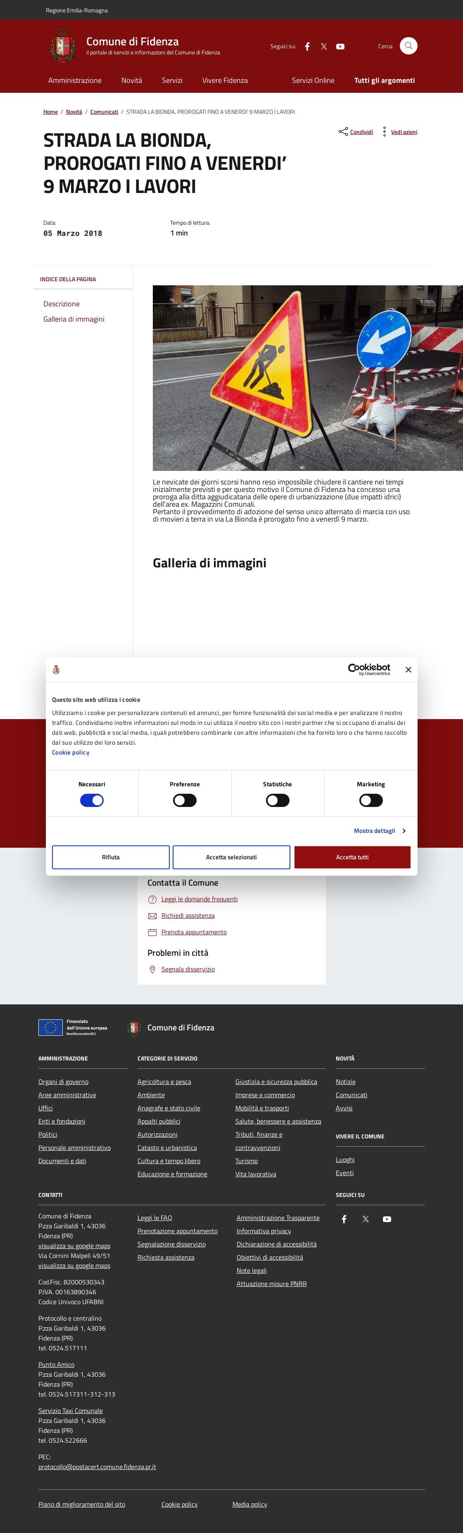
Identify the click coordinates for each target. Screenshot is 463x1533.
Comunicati (104, 112)
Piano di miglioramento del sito (81, 1504)
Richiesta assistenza (166, 1257)
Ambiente (151, 1095)
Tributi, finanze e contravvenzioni (259, 1140)
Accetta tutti (352, 857)
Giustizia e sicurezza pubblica (276, 1081)
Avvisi (344, 1108)
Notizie (346, 1081)
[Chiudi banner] (408, 669)
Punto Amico (56, 1364)
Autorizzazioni (158, 1134)
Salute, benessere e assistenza (278, 1121)
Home (50, 112)
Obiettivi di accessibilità (270, 1257)
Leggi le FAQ (155, 1218)
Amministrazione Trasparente (278, 1218)
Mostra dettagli (375, 830)
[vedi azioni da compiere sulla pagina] (397, 131)
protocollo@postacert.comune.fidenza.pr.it (97, 1467)
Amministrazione (75, 80)
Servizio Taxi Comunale (70, 1410)
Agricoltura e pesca (164, 1081)
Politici (47, 1134)
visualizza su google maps (74, 1246)
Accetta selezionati (231, 857)
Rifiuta (111, 857)
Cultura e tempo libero (169, 1161)
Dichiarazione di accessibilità (277, 1244)
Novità (131, 80)
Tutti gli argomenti (384, 80)
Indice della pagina (83, 279)
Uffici (45, 1108)
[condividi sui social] (355, 131)
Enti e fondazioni (61, 1121)
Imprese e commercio (265, 1095)
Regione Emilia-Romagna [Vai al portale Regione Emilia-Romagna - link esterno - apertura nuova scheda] (77, 10)
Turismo (246, 1161)
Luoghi (345, 1159)
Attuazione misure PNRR (272, 1283)
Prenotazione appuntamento (178, 1231)
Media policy (250, 1504)
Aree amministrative (67, 1095)
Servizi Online (313, 80)
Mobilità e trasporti (262, 1108)
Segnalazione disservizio (172, 1244)
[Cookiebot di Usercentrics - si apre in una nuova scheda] (354, 669)
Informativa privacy (264, 1231)
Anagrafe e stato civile (169, 1108)
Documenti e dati (62, 1161)
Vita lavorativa (255, 1174)
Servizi (172, 80)
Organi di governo (63, 1081)
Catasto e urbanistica (167, 1147)
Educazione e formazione (172, 1174)
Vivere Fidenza (225, 80)
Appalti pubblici (159, 1121)
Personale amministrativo (74, 1147)
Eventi (345, 1173)
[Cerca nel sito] (409, 46)
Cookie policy (71, 752)
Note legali (252, 1270)
